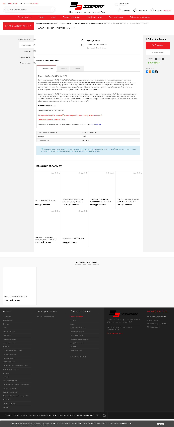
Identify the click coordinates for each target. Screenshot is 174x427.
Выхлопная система (9, 343)
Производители (8, 320)
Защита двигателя (9, 358)
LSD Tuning (82, 140)
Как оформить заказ (94, 17)
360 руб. (129, 205)
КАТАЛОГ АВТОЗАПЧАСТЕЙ (18, 26)
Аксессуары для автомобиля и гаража (15, 365)
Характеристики (28, 57)
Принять (160, 424)
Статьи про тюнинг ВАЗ (78, 356)
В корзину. (157, 45)
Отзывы (41, 17)
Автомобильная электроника (12, 350)
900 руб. (47, 205)
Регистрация (12, 3)
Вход (4, 3)
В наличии (153, 62)
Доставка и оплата (116, 17)
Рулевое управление (9, 354)
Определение (33, 3)
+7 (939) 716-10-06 (122, 3)
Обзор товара (29, 45)
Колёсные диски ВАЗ (10, 388)
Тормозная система (9, 339)
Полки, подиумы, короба (11, 369)
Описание (30, 51)
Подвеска (6, 346)
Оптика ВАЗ (6, 399)
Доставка (77, 68)
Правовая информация (71, 17)
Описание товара (47, 68)
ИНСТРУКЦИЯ (96, 124)
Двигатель (6, 324)
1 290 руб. (12, 300)
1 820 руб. (74, 205)
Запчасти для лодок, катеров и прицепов (16, 384)
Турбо (5, 328)
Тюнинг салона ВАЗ (9, 403)
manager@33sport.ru (159, 317)
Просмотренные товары (87, 262)
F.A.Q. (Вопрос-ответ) (77, 343)
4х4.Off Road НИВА (9, 362)
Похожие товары (28, 63)
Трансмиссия (7, 335)
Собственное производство (140, 17)
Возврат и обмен (76, 350)
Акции (53, 17)
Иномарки (6, 373)
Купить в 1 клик (157, 52)
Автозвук (6, 377)
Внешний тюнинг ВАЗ (10, 380)
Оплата (64, 68)
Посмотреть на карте (114, 333)
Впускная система (9, 331)
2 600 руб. (102, 205)
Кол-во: (150, 59)
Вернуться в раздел (27, 39)
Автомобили (7, 316)
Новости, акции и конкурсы (45, 316)
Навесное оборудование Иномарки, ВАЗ (16, 396)
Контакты (73, 346)
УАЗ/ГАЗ (5, 407)
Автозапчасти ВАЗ (24, 17)
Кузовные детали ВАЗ (10, 392)
